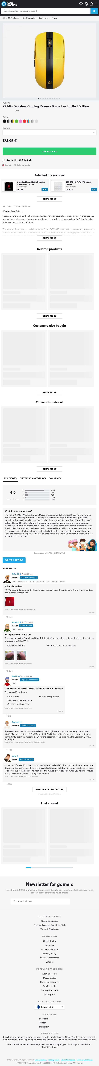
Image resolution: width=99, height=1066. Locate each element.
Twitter (42, 1023)
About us (49, 945)
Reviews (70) (10, 478)
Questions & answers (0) (33, 478)
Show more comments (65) (49, 789)
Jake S (15, 756)
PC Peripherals (13, 18)
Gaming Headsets (49, 990)
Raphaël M (16, 722)
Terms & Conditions (49, 929)
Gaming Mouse (49, 974)
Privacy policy (49, 954)
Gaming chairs (49, 986)
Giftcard (49, 962)
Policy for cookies (68, 1060)
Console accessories (49, 982)
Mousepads (49, 995)
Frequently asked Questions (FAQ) (49, 925)
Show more (49, 316)
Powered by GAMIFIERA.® (49, 794)
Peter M (15, 574)
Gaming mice (43, 18)
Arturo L (15, 622)
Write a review (14, 560)
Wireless (54, 18)
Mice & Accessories (28, 18)
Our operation (41, 1060)
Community (55, 478)
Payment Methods (49, 949)
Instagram (44, 1027)
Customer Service (49, 921)
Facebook (43, 1019)
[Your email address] (40, 901)
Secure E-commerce (49, 958)
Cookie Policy (49, 941)
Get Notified (49, 152)
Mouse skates (49, 978)
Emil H (15, 676)
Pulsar (6, 103)
